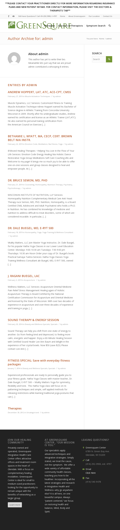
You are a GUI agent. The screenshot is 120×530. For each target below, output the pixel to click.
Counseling (29, 184)
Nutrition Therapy (55, 184)
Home (62, 16)
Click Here (91, 472)
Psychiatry (68, 184)
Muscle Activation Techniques (37, 96)
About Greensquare (76, 16)
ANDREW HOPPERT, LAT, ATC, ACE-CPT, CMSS (39, 92)
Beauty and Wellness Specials (37, 324)
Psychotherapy (14, 188)
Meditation (43, 144)
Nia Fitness (52, 144)
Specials (54, 324)
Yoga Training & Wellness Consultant (57, 232)
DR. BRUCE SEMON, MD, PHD (27, 180)
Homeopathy (41, 184)
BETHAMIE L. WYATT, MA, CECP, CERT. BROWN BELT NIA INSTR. (40, 138)
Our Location (94, 16)
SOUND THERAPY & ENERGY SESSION (33, 320)
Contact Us (107, 16)
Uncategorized (32, 412)
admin (58, 96)
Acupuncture (29, 280)
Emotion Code (31, 144)
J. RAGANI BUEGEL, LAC (24, 276)
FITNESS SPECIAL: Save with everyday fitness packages (39, 362)
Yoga (60, 144)
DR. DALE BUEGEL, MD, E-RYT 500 (30, 228)
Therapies (15, 408)
